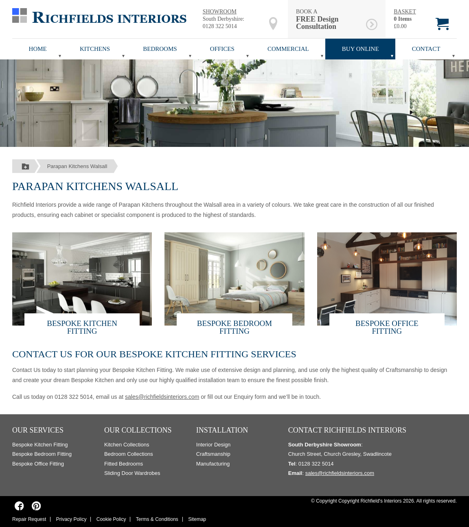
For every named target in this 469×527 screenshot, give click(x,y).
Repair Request (29, 519)
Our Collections (138, 430)
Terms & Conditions (157, 519)
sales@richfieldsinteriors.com (162, 397)
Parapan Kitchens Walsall (77, 166)
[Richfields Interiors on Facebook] (19, 505)
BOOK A (329, 19)
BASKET (405, 12)
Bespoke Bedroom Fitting (234, 327)
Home (38, 49)
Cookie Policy (111, 519)
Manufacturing (213, 464)
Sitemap (197, 519)
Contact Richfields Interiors (347, 430)
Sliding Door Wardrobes (132, 473)
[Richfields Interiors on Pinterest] (36, 505)
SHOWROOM (220, 12)
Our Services (38, 430)
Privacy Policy (71, 519)
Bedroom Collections (128, 454)
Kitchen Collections (126, 445)
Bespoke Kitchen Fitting (82, 327)
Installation (222, 430)
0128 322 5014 (220, 26)
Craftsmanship (213, 454)
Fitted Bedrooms (123, 464)
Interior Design (213, 445)
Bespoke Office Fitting (387, 327)
